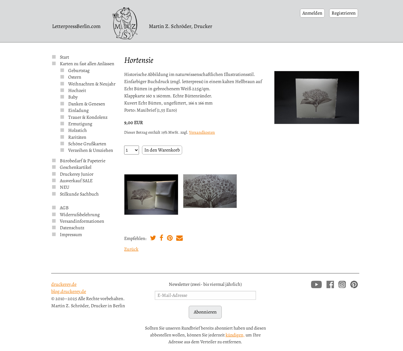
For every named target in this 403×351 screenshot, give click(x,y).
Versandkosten (202, 132)
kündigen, (235, 335)
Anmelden (312, 13)
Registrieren (344, 13)
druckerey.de (63, 284)
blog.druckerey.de (68, 291)
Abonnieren (205, 312)
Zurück (131, 249)
